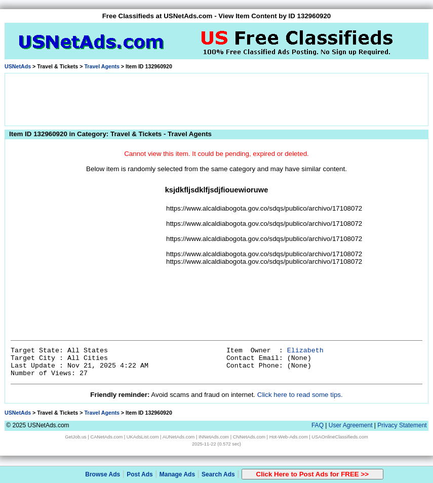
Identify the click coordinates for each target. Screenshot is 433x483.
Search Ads (218, 474)
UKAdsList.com (143, 436)
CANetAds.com (106, 436)
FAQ (317, 425)
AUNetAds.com (179, 436)
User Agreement (351, 425)
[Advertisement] (216, 99)
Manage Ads (177, 474)
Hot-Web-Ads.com (288, 436)
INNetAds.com (214, 436)
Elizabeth (305, 350)
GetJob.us (76, 436)
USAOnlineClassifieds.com (339, 436)
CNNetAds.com (249, 436)
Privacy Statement (401, 425)
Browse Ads (102, 474)
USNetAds (18, 66)
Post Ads (140, 474)
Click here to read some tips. (300, 394)
